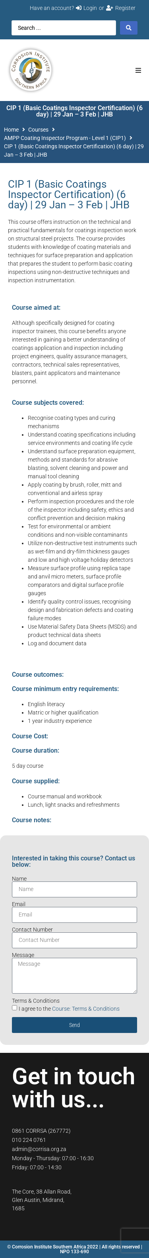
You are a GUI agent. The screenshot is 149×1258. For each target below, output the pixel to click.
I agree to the (69, 1009)
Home (11, 129)
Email (18, 904)
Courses (38, 129)
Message (23, 955)
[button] (138, 70)
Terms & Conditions (36, 1001)
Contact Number (32, 929)
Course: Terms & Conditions (86, 1009)
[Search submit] (128, 28)
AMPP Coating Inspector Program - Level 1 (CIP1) (65, 138)
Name (19, 878)
